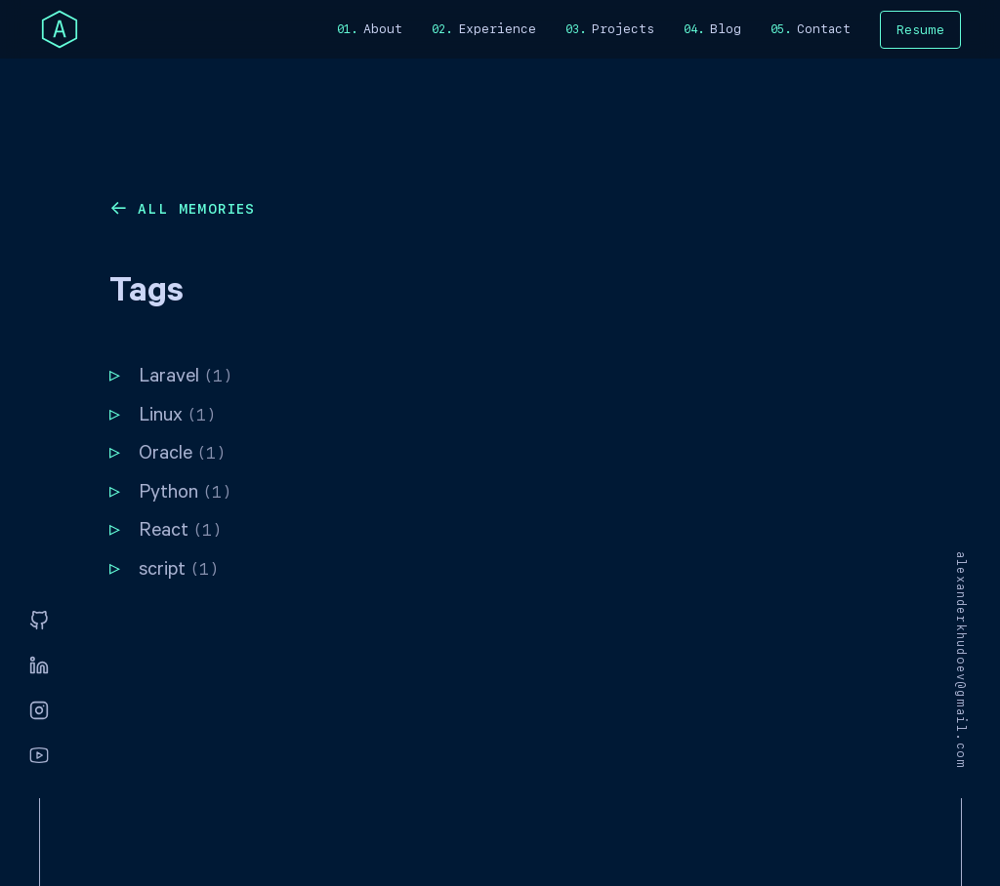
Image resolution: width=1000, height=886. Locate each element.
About (382, 28)
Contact (824, 28)
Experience (497, 28)
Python (185, 494)
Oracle (182, 455)
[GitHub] (39, 621)
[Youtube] (39, 756)
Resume (920, 29)
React (180, 532)
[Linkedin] (39, 666)
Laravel (185, 378)
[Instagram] (39, 711)
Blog (725, 28)
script (179, 571)
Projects (623, 28)
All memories (197, 209)
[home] (59, 29)
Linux (177, 417)
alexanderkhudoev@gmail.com (961, 660)
